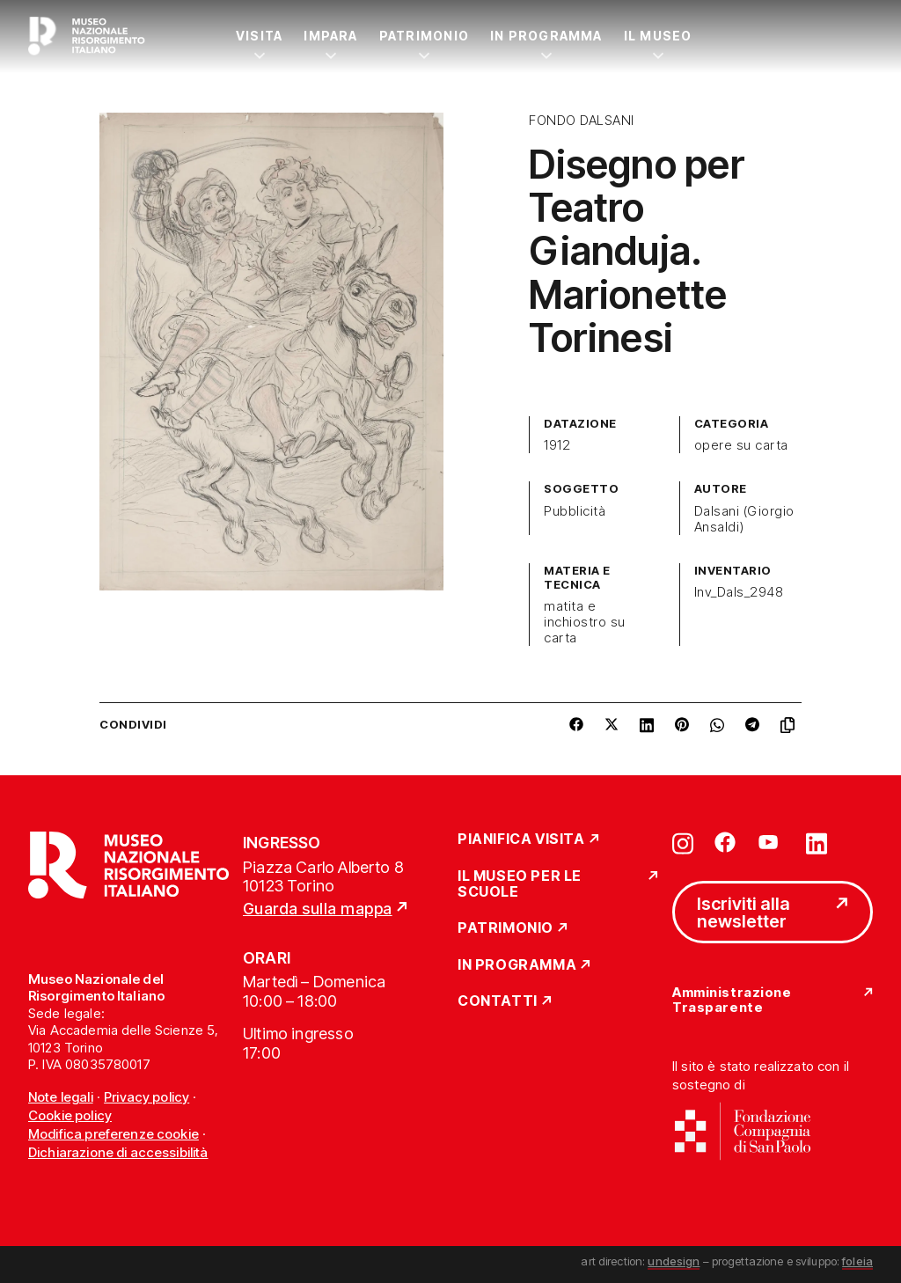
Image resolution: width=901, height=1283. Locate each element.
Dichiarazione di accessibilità (118, 1152)
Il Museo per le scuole (520, 884)
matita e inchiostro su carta (584, 622)
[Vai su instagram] (682, 842)
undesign (674, 1261)
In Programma (546, 35)
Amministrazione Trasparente (731, 1000)
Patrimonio (424, 35)
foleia (857, 1261)
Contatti (498, 1001)
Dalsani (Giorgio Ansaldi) (744, 519)
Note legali (60, 1097)
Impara (330, 35)
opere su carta (741, 445)
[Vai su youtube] (771, 842)
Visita (259, 35)
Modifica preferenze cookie (113, 1133)
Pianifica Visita (521, 839)
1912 (557, 445)
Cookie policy (70, 1115)
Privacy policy (146, 1097)
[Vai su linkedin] (816, 842)
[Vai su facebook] (725, 842)
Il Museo (658, 35)
